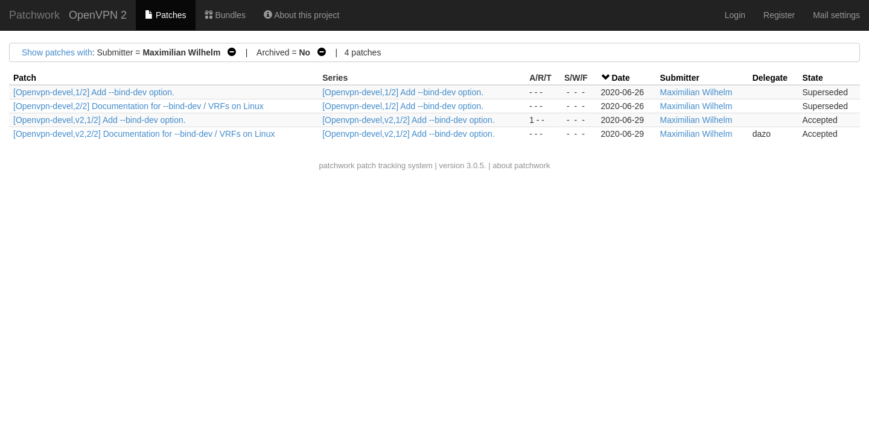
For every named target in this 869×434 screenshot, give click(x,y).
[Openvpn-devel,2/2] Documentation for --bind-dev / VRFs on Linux (138, 106)
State (812, 78)
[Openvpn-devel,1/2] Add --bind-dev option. (93, 92)
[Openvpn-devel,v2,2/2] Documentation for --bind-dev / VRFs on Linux (144, 134)
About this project (301, 15)
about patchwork (521, 165)
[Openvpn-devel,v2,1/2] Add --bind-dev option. (99, 120)
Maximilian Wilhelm (696, 92)
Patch (24, 78)
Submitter (679, 78)
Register (779, 15)
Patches (165, 15)
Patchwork (34, 15)
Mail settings (836, 15)
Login (735, 15)
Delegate (770, 78)
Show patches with (57, 52)
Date (620, 78)
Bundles (225, 15)
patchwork (336, 165)
